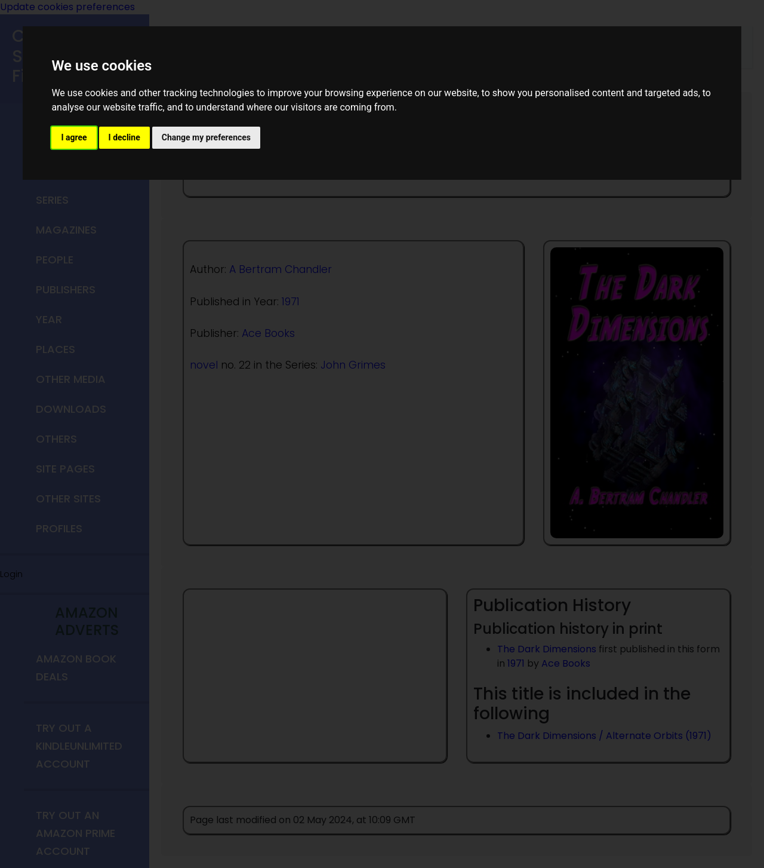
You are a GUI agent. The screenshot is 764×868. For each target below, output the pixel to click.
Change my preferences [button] (206, 137)
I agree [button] (74, 137)
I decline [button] (124, 137)
